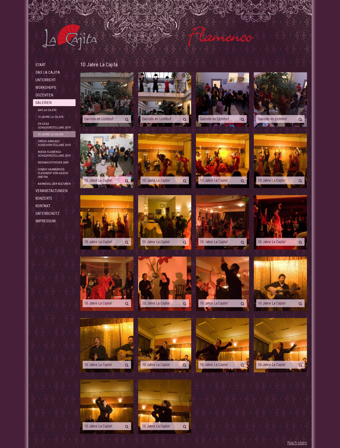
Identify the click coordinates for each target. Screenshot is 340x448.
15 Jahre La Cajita (51, 117)
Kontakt (43, 206)
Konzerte (43, 198)
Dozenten (44, 95)
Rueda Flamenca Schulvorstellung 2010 (54, 153)
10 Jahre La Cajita (51, 134)
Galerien (43, 102)
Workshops (45, 87)
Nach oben (297, 443)
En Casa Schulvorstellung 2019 (54, 125)
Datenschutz (47, 213)
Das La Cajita (47, 72)
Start (40, 65)
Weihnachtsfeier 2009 (53, 162)
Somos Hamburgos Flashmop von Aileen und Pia (53, 173)
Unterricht (45, 80)
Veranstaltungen (51, 191)
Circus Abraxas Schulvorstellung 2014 (54, 143)
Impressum (45, 221)
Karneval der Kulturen (54, 183)
